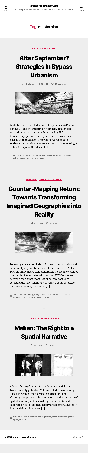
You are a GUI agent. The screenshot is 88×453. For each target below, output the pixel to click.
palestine (68, 156)
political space (19, 158)
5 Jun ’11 (53, 232)
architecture (18, 156)
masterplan (58, 156)
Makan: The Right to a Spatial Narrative (44, 341)
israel (50, 156)
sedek (31, 306)
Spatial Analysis (51, 328)
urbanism (30, 158)
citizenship (32, 426)
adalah (24, 426)
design (35, 156)
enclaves (43, 156)
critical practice (45, 426)
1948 (15, 304)
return (24, 306)
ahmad (31, 84)
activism (16, 426)
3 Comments (60, 84)
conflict (28, 156)
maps (49, 304)
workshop (39, 306)
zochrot (47, 306)
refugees (17, 306)
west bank (40, 158)
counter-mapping (26, 304)
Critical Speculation (44, 49)
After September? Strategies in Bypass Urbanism (44, 66)
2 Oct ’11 (44, 84)
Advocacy (31, 180)
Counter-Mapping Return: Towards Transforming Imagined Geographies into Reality (44, 206)
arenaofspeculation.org (44, 5)
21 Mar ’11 (53, 355)
